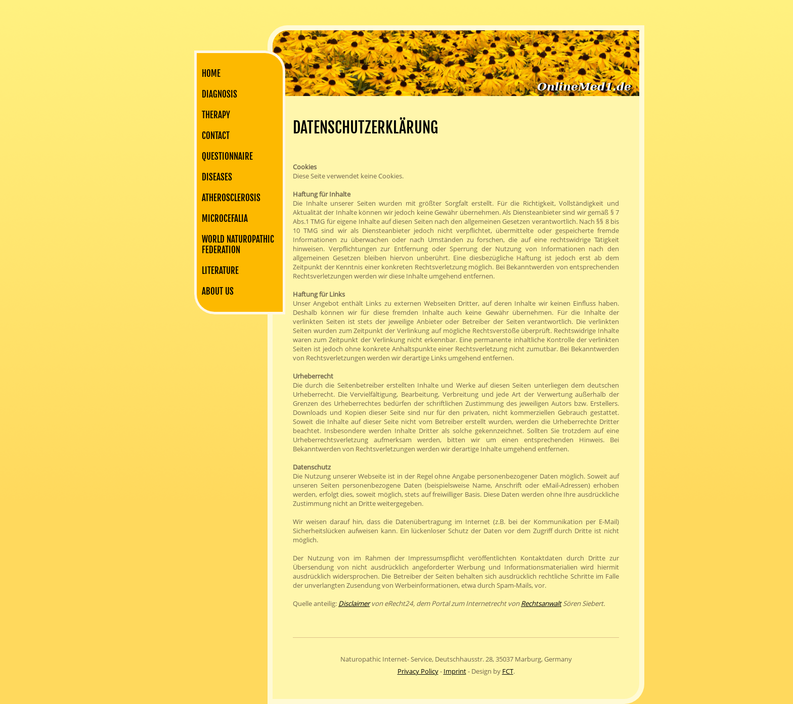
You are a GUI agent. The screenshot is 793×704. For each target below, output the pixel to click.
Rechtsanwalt (541, 603)
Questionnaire (227, 156)
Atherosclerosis (231, 198)
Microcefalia (225, 218)
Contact (216, 135)
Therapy (216, 115)
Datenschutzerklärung (365, 127)
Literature (220, 270)
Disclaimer (354, 603)
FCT (507, 671)
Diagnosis (219, 94)
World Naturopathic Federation (238, 244)
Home (211, 73)
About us (218, 291)
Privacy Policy (418, 671)
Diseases (217, 177)
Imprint (455, 671)
